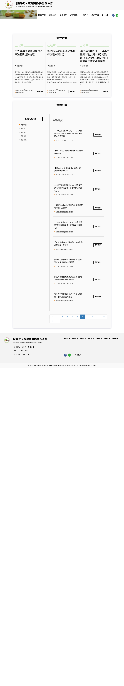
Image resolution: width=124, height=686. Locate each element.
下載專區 (84, 15)
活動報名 (74, 15)
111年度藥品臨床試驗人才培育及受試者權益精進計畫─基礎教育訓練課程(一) (68, 225)
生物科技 (23, 125)
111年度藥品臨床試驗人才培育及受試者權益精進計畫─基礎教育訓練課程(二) (68, 188)
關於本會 (42, 15)
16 (52, 321)
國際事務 (23, 136)
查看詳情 (40, 91)
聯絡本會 (95, 15)
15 (104, 316)
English (105, 15)
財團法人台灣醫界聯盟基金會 (30, 339)
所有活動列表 (30, 119)
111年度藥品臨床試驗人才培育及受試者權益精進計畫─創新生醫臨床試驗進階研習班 (68, 133)
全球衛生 (23, 128)
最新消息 (52, 15)
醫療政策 (23, 132)
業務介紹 (63, 15)
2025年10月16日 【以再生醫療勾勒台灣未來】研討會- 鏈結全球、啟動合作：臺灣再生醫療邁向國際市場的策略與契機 (94, 58)
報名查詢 (78, 355)
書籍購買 (23, 140)
